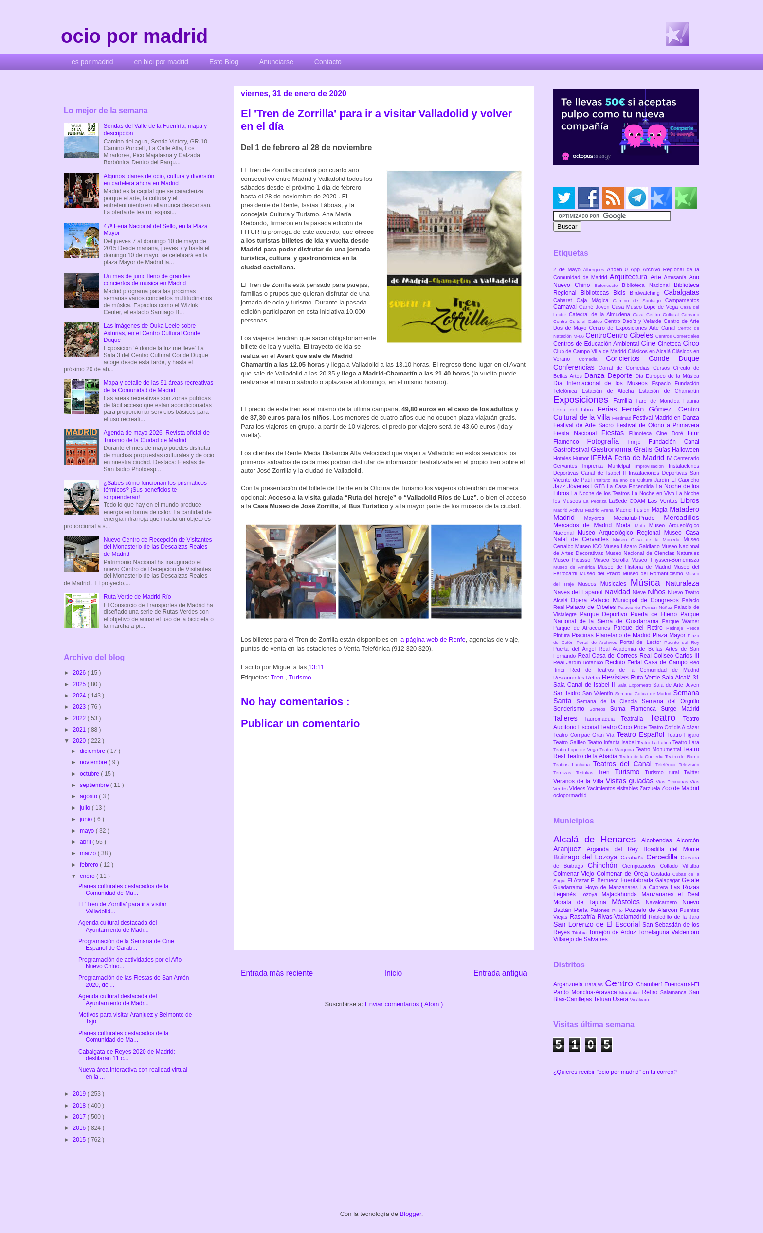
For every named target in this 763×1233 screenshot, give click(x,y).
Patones (601, 910)
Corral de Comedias (626, 368)
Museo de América (575, 567)
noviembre (94, 762)
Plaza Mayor (670, 635)
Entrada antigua (500, 973)
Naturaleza (682, 583)
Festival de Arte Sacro (584, 425)
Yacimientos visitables (613, 788)
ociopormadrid (569, 795)
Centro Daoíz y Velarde (634, 321)
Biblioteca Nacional (648, 285)
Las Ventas (664, 501)
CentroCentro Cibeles (620, 335)
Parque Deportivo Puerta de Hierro (630, 614)
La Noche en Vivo (654, 493)
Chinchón (605, 865)
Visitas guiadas (631, 781)
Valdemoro (685, 932)
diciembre (93, 751)
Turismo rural (664, 772)
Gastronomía (612, 449)
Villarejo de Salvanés (580, 939)
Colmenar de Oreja (624, 873)
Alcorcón (687, 840)
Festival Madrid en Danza (666, 417)
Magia (661, 509)
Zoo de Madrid (680, 788)
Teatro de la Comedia (642, 756)
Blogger (410, 1213)
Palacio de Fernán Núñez (646, 607)
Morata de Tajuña (582, 902)
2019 (80, 1093)
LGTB (599, 486)
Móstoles (629, 902)
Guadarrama (569, 887)
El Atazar (579, 880)
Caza (639, 314)
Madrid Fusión (634, 510)
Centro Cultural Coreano (672, 314)
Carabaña (633, 857)
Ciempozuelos (641, 866)
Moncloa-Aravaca (595, 992)
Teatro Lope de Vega (576, 749)
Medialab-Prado (639, 518)
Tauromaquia (602, 719)
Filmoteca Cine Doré (658, 433)
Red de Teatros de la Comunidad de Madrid (634, 670)
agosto (89, 796)
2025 (80, 684)
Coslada (661, 873)
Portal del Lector (642, 642)
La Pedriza (596, 501)
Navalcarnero (664, 902)
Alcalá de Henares (597, 839)
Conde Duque (674, 358)
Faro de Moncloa (659, 401)
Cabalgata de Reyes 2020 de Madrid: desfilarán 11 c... (126, 1055)
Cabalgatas (681, 292)
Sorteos (599, 709)
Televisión (689, 764)
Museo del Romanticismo (654, 573)
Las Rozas (685, 887)
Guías (663, 450)
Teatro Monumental (659, 749)
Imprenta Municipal (608, 466)
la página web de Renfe (432, 639)
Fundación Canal (674, 441)
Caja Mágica (594, 300)
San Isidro (567, 693)
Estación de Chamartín (669, 390)
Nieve (640, 592)
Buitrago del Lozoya (586, 857)
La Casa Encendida (631, 486)
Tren (278, 677)
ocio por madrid (134, 36)
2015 (80, 1139)
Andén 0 (619, 269)
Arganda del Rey (615, 849)
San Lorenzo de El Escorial (597, 924)
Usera (621, 999)
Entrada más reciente (277, 973)
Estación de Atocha (610, 390)
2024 (80, 695)
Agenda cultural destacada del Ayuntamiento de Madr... (117, 926)
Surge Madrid (680, 708)
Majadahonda (621, 894)
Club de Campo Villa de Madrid (590, 351)
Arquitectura (630, 277)
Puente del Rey (681, 642)
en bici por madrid (161, 62)
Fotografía (607, 441)
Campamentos (682, 300)
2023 (80, 706)
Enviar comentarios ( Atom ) (404, 1004)
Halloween (685, 450)
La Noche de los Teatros (601, 493)
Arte (657, 277)
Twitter (691, 772)
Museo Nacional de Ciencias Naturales (652, 553)
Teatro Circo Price (624, 727)
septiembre (95, 785)
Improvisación (652, 466)
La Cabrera (655, 887)
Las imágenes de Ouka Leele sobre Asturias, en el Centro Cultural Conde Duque (152, 332)
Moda (625, 525)
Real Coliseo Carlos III (669, 655)
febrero (90, 864)
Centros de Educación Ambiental (597, 343)
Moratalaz (630, 992)
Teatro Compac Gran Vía (585, 735)
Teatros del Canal (624, 764)
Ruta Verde (646, 677)
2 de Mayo (568, 269)
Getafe (690, 880)
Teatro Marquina (618, 749)
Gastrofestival (572, 450)
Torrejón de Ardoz (613, 932)
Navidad (618, 592)
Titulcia (580, 932)
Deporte (621, 375)
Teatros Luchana (573, 764)
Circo (691, 343)
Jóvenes (579, 486)
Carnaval (566, 307)
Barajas (595, 984)
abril (86, 842)
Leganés (566, 894)
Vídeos (578, 788)
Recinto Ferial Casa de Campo (647, 662)
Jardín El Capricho (676, 479)
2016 (80, 1128)
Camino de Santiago (639, 300)
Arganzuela (569, 984)
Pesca (692, 628)
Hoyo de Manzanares (612, 887)
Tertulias (587, 772)
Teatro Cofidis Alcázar (674, 727)
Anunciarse (276, 62)
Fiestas (615, 433)
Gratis (644, 449)
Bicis (621, 292)
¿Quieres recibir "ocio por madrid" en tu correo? (615, 1072)
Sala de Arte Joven (676, 685)
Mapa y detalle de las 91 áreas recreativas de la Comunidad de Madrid (158, 386)
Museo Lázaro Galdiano (632, 546)
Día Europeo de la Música (667, 376)
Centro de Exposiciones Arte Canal (633, 328)
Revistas (616, 677)
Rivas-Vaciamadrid (623, 916)
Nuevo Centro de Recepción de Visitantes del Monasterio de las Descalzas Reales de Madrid (158, 546)
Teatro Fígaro (683, 735)
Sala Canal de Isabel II (585, 684)
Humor (582, 458)
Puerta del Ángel (576, 649)
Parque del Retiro (639, 628)
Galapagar (668, 880)
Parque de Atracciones (583, 628)
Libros (689, 500)
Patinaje (676, 628)
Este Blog (223, 62)
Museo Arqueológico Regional (621, 532)
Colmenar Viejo (575, 873)
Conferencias (576, 367)
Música (648, 582)
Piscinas (584, 635)
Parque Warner (680, 621)
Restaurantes (569, 677)
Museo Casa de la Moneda (648, 539)
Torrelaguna (655, 932)
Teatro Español (642, 734)
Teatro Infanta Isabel (612, 742)
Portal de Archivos (598, 642)
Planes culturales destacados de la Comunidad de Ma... (123, 889)
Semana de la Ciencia (609, 701)
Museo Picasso (573, 560)
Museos (589, 584)
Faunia (691, 401)
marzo (89, 853)
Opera (580, 600)
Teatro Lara (685, 742)
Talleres (568, 718)
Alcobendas (658, 840)
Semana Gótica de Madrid (644, 693)
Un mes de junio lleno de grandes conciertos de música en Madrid (147, 279)
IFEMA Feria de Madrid (629, 458)
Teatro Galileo (570, 742)
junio (87, 819)
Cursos (663, 368)
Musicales (615, 583)
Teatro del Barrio (682, 756)
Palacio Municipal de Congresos (636, 600)
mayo (88, 830)
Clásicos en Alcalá (650, 351)
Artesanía (676, 277)
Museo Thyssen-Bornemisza (665, 560)
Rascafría (584, 916)
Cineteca (670, 343)
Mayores (599, 518)
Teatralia (635, 718)
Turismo (300, 677)
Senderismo (571, 708)
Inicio (393, 973)
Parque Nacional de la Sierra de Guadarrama (626, 618)
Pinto (618, 910)
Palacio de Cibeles (592, 607)
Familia (624, 400)
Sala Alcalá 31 (680, 677)
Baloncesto (608, 285)
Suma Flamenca (635, 708)
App (637, 269)
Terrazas (564, 772)
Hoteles (563, 458)
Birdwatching (647, 293)
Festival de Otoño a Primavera (657, 425)
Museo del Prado (601, 573)
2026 (80, 672)
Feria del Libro (575, 409)
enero (88, 876)
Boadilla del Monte (671, 849)
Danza (595, 375)
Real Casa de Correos (608, 655)
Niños (658, 592)
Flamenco (570, 441)
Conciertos (627, 358)
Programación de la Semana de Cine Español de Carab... (126, 944)
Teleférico (667, 764)
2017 (80, 1116)
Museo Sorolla (612, 560)
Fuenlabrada (637, 880)
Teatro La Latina (654, 742)
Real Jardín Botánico (579, 662)
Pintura (562, 635)
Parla (582, 910)
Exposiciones (583, 399)
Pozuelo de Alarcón (652, 910)
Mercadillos (681, 517)
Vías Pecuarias (673, 781)
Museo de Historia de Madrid (635, 567)
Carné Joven (595, 307)
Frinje (637, 442)
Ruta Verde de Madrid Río (137, 596)
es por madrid (92, 62)
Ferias (609, 409)
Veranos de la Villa (579, 781)
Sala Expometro (635, 685)
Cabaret (564, 300)
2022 (80, 718)
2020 (80, 740)
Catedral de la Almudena (601, 314)
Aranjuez (570, 849)
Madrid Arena (600, 510)
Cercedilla (663, 857)
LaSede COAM (628, 501)
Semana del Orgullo (670, 701)
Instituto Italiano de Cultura (624, 479)
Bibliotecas (597, 292)
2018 (80, 1105)
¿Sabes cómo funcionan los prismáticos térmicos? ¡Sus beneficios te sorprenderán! (155, 490)
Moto (642, 525)
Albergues (595, 269)
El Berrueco (605, 880)
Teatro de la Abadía (593, 756)
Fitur (693, 433)
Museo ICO (589, 546)
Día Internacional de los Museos (602, 383)
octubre (90, 773)
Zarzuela (651, 788)
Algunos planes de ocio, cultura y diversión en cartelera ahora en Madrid (159, 179)
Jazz (560, 486)
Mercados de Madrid (584, 525)
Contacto (328, 62)
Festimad (622, 418)
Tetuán (603, 999)
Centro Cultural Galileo (578, 321)
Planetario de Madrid (624, 635)
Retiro (594, 677)
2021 (80, 729)
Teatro (666, 718)
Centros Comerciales (677, 336)
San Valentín (598, 693)
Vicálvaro (639, 999)
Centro (620, 983)
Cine (649, 343)
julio (86, 807)
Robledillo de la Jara (674, 917)
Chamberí (650, 984)
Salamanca (674, 992)
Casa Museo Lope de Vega (646, 307)
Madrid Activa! (569, 510)
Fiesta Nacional (577, 433)
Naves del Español (578, 592)
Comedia (592, 359)
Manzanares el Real (670, 894)
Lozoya (590, 894)
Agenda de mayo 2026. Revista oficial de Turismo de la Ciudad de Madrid (157, 436)
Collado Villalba (680, 866)
